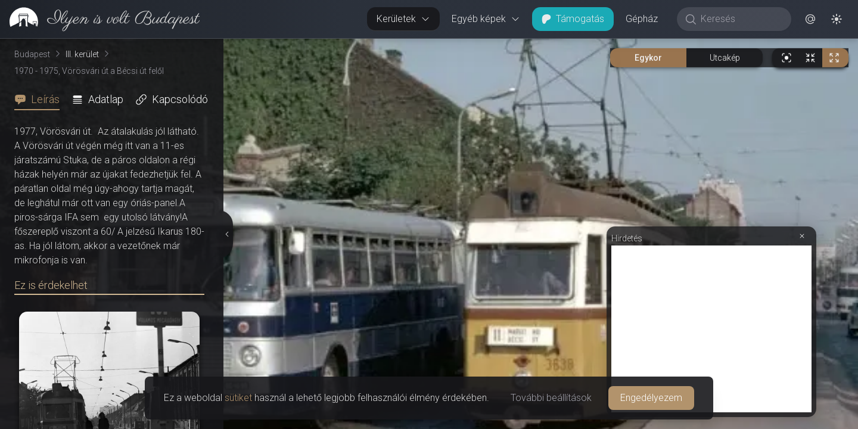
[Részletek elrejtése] (227, 234)
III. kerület (82, 54)
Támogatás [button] (573, 18)
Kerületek (403, 18)
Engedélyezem (651, 397)
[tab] (40, 99)
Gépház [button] (642, 18)
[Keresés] (740, 19)
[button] (810, 19)
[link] (100, 19)
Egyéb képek (486, 18)
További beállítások (551, 397)
